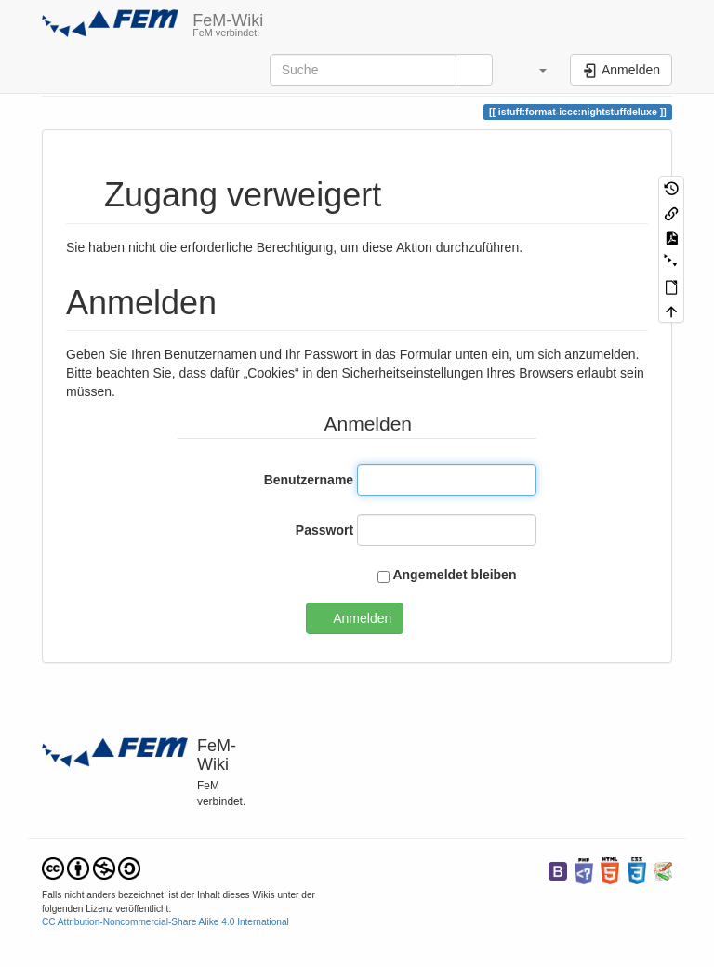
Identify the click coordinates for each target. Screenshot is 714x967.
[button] (534, 69)
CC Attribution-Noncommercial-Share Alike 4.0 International (165, 922)
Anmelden (362, 618)
